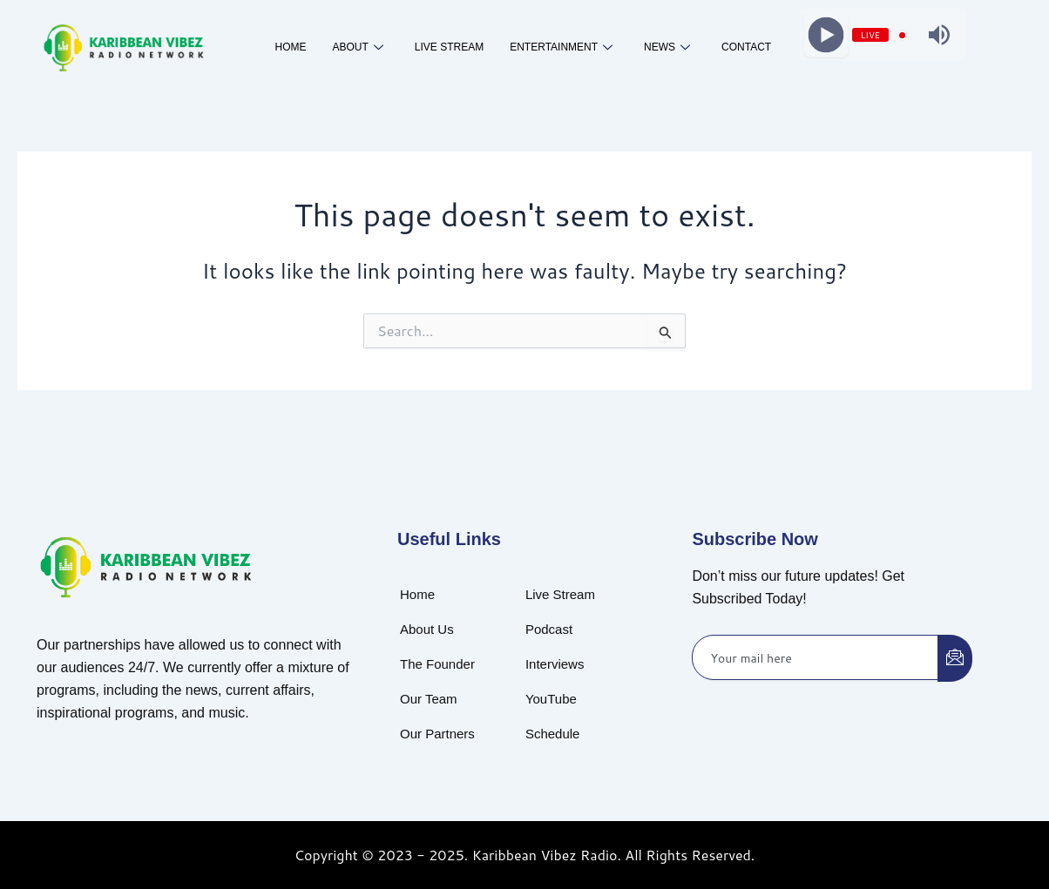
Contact (746, 47)
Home (290, 47)
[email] (815, 657)
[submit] (954, 658)
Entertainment (561, 48)
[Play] (825, 35)
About (357, 48)
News (667, 48)
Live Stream (449, 47)
